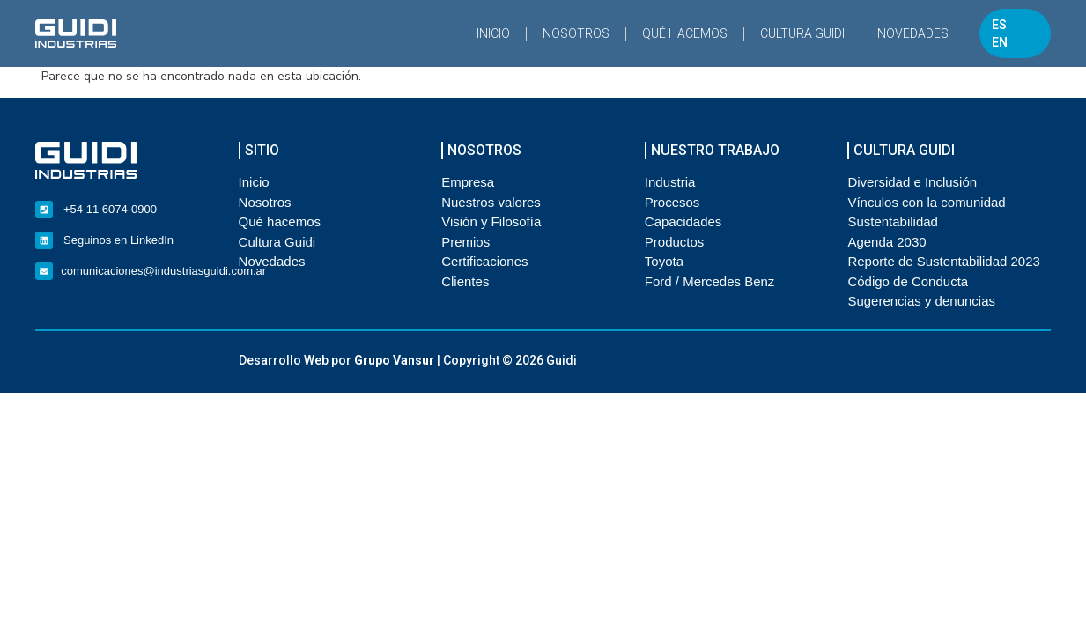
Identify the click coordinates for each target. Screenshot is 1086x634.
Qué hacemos (685, 33)
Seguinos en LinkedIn (118, 240)
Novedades (913, 33)
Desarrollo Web (284, 360)
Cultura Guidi (802, 33)
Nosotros (576, 33)
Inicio (493, 33)
